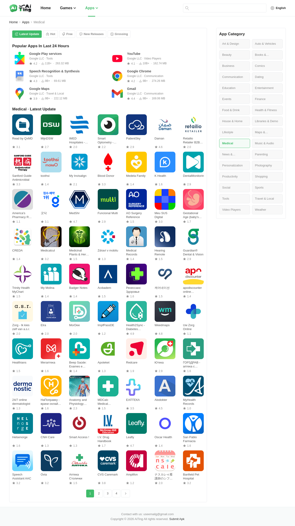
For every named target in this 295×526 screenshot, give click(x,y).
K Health (160, 175)
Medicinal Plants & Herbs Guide (79, 252)
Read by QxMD (22, 138)
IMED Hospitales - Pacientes (77, 140)
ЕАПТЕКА (133, 400)
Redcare (131, 362)
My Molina (47, 288)
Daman (159, 138)
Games (68, 8)
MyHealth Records (189, 401)
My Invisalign (77, 175)
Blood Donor (106, 175)
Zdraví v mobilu (108, 250)
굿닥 (44, 213)
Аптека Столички (75, 476)
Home (46, 8)
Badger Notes (78, 288)
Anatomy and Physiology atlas (78, 402)
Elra (43, 325)
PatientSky (133, 138)
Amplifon (132, 474)
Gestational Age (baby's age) (191, 215)
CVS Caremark (108, 474)
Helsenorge (20, 437)
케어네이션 (162, 288)
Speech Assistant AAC (21, 476)
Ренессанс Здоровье (133, 289)
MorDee (74, 325)
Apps (91, 8)
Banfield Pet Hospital (191, 476)
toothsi (45, 175)
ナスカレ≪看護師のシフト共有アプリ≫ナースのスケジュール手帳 (164, 476)
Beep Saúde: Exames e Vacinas (77, 364)
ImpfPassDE (106, 325)
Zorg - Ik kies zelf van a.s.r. (21, 327)
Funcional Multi (108, 213)
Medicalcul (48, 250)
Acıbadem (104, 288)
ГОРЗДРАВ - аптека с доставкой (191, 364)
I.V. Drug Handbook (104, 439)
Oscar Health (163, 437)
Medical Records (131, 252)
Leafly (130, 437)
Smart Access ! (79, 437)
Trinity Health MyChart (21, 289)
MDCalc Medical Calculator (104, 402)
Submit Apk (177, 519)
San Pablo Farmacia (190, 439)
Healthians (19, 362)
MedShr (74, 213)
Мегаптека (48, 362)
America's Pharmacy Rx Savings (21, 215)
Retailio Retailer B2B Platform (191, 140)
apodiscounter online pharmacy (192, 290)
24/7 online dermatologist (21, 401)
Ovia (44, 474)
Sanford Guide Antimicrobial (22, 177)
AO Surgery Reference (134, 215)
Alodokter (161, 400)
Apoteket (103, 362)
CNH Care (48, 437)
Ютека (159, 362)
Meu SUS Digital (161, 215)
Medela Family (136, 175)
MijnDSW (47, 138)
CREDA (17, 250)
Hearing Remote (160, 252)
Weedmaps (162, 325)
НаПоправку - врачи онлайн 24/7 (50, 402)
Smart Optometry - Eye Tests (106, 140)
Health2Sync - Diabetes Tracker (135, 327)
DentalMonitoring (193, 175)
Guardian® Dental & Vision (193, 252)
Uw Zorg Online (188, 327)
